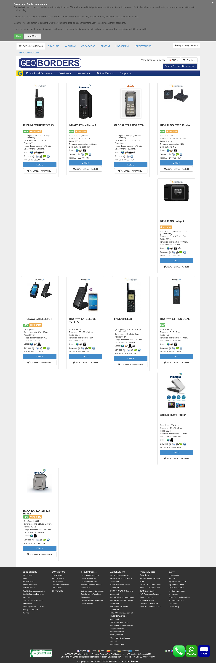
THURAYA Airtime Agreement (121, 613)
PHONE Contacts (58, 575)
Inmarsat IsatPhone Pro (90, 575)
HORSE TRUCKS (142, 46)
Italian (102, 651)
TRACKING (53, 46)
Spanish (112, 651)
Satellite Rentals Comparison (92, 600)
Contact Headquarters (60, 585)
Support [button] (125, 73)
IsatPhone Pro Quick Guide (150, 588)
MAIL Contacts (57, 581)
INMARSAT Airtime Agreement (122, 597)
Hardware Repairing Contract (121, 625)
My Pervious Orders (176, 585)
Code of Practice (29, 588)
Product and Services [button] (39, 73)
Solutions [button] (65, 73)
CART (172, 572)
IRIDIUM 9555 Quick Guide (150, 585)
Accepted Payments (176, 600)
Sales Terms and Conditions (179, 597)
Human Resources (30, 585)
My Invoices (173, 594)
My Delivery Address (177, 591)
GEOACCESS (88, 46)
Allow (18, 36)
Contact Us (173, 603)
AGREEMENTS (117, 572)
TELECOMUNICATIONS (31, 46)
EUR (173, 60)
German (123, 651)
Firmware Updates (147, 600)
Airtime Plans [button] (105, 73)
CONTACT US (58, 572)
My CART (172, 578)
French (91, 651)
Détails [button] (39, 164)
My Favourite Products (177, 581)
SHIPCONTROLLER (29, 52)
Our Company (28, 575)
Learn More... (32, 36)
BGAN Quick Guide (147, 591)
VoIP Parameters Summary (150, 594)
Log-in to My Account (186, 45)
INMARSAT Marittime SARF (150, 607)
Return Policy (174, 607)
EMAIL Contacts (58, 578)
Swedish (134, 651)
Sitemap (26, 613)
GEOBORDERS (30, 572)
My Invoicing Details (176, 588)
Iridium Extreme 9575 (89, 578)
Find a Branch (57, 588)
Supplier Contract (117, 628)
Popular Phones (89, 572)
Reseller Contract (117, 632)
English (81, 651)
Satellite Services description (34, 591)
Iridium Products (87, 603)
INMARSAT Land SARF (149, 603)
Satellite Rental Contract (119, 575)
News (25, 578)
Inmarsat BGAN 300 (88, 581)
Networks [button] (83, 73)
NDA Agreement (116, 635)
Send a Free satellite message (181, 66)
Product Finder (174, 575)
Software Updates (146, 597)
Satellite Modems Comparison (92, 591)
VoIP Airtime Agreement (119, 622)
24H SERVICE (57, 591)
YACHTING (70, 46)
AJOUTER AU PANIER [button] (39, 171)
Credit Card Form (117, 644)
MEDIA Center (28, 581)
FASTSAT (105, 46)
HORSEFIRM (122, 46)
